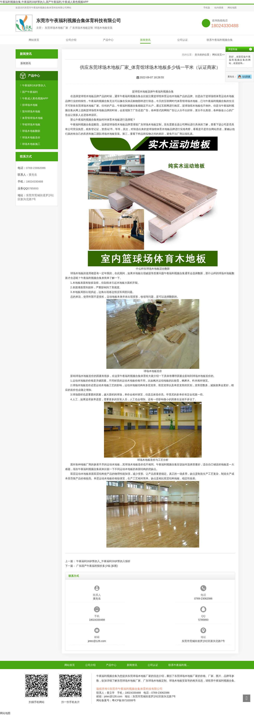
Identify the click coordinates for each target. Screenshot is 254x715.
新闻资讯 (145, 39)
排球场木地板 (30, 104)
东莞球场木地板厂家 (87, 105)
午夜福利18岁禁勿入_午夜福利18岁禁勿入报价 (103, 561)
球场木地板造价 (31, 137)
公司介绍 (71, 39)
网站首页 (34, 39)
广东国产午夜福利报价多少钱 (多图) (97, 565)
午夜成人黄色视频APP (35, 98)
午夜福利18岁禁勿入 (34, 85)
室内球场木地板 (31, 111)
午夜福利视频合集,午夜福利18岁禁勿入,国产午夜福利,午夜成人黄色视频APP (44, 1)
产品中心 (108, 39)
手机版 (206, 7)
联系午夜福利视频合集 (220, 39)
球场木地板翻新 (31, 130)
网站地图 (232, 7)
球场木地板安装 (111, 133)
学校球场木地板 (31, 124)
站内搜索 (218, 7)
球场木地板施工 (31, 143)
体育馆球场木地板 (32, 117)
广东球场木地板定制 (149, 124)
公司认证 (182, 39)
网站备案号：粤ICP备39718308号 (116, 700)
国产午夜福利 (30, 91)
